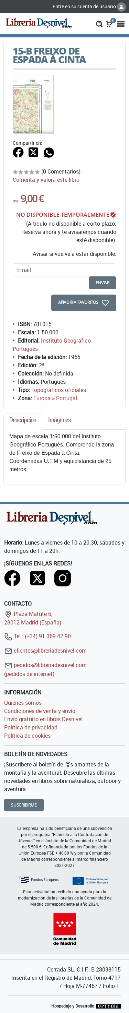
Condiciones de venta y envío (39, 711)
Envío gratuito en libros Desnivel (43, 719)
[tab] (22, 422)
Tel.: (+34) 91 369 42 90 (37, 636)
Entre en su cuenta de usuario (89, 6)
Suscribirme (24, 805)
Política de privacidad (30, 727)
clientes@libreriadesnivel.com (45, 650)
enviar (102, 283)
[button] (99, 23)
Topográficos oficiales (58, 390)
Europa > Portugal (55, 398)
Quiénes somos (23, 702)
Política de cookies (27, 735)
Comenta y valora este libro (46, 179)
